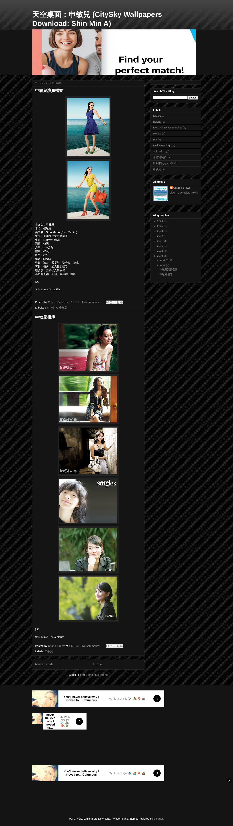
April (163, 265)
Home (97, 664)
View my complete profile (184, 192)
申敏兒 (63, 307)
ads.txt (157, 115)
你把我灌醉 (159, 157)
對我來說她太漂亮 (163, 163)
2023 (160, 230)
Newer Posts (44, 664)
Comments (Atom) (97, 674)
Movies (157, 133)
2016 (160, 245)
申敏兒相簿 (45, 317)
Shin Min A (51, 307)
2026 (160, 221)
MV (155, 139)
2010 (160, 255)
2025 (160, 226)
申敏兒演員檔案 (49, 90)
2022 (160, 235)
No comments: (91, 302)
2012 (160, 250)
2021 (160, 240)
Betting (157, 121)
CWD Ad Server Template (167, 127)
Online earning (161, 145)
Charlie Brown (182, 187)
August (164, 260)
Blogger (158, 818)
